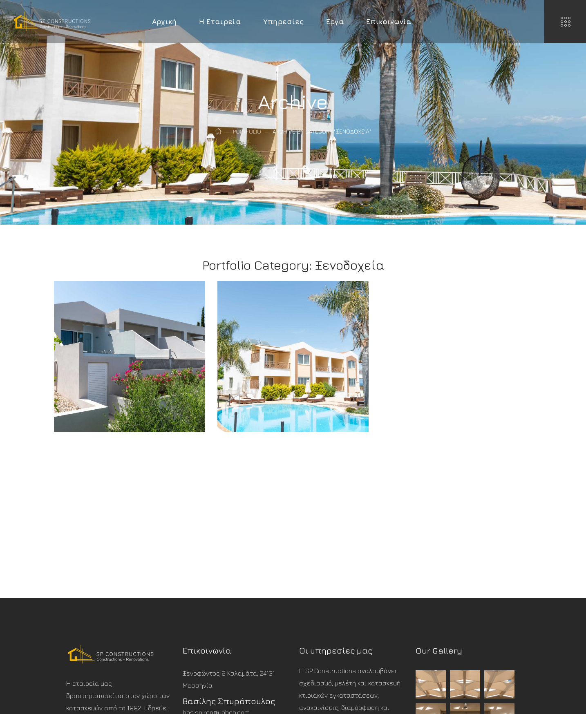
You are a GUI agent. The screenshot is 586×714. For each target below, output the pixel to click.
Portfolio (247, 131)
